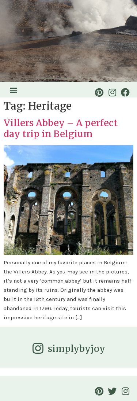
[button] (13, 90)
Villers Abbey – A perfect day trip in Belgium (61, 128)
